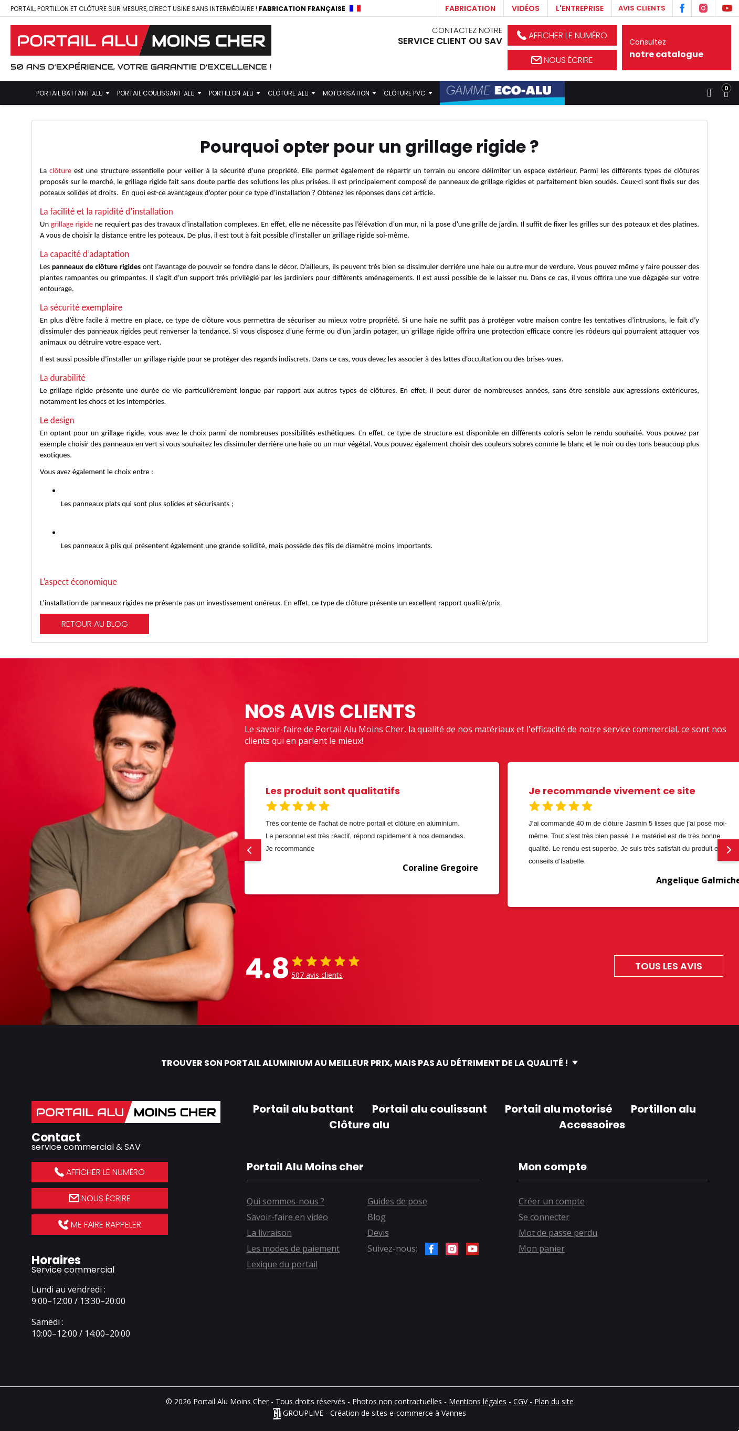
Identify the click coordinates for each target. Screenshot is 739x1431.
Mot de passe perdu (558, 1232)
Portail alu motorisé (559, 1109)
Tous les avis (668, 966)
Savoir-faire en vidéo (287, 1217)
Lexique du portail (282, 1264)
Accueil (19, 93)
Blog (376, 1217)
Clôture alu (359, 1124)
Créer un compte (552, 1201)
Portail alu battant (303, 1109)
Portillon (234, 93)
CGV (520, 1401)
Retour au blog (94, 624)
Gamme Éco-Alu (502, 93)
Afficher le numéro (562, 35)
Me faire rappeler (99, 1225)
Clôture (291, 93)
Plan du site (554, 1401)
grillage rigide (72, 224)
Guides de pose (397, 1201)
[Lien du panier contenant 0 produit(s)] (726, 93)
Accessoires (592, 1124)
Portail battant (73, 93)
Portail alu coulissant (429, 1109)
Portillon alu (663, 1109)
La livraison (269, 1232)
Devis (378, 1232)
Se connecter (544, 1217)
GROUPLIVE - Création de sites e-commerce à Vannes (369, 1413)
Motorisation (349, 93)
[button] (250, 850)
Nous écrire (562, 60)
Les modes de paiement (293, 1248)
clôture (60, 170)
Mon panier (542, 1248)
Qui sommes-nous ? (285, 1201)
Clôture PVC (408, 93)
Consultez (676, 49)
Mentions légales (477, 1401)
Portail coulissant (159, 93)
